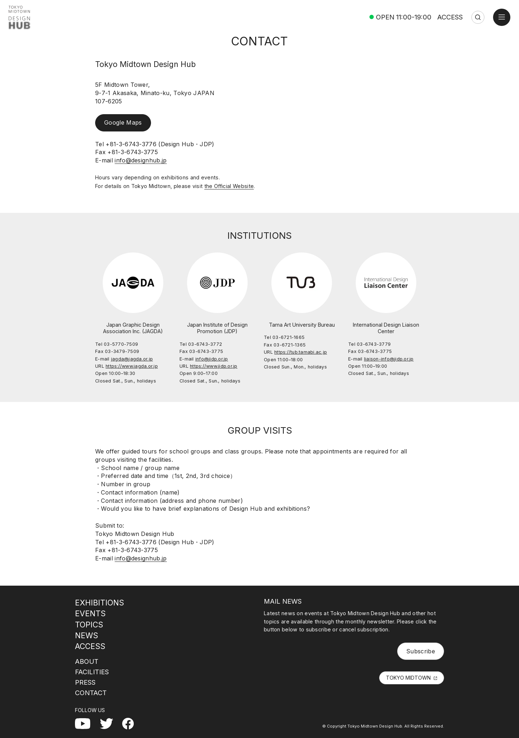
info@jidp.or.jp (211, 359)
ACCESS (450, 17)
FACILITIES (92, 672)
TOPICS (89, 624)
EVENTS (90, 613)
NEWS (86, 635)
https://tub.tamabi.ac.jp (300, 352)
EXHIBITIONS (99, 602)
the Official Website (229, 186)
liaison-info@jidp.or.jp (389, 359)
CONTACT (91, 693)
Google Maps (123, 122)
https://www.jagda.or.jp (132, 366)
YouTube (87, 722)
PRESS (85, 682)
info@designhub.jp (141, 160)
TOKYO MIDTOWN (408, 678)
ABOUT (86, 661)
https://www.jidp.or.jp (214, 366)
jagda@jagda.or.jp (132, 359)
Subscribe (420, 651)
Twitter (109, 722)
